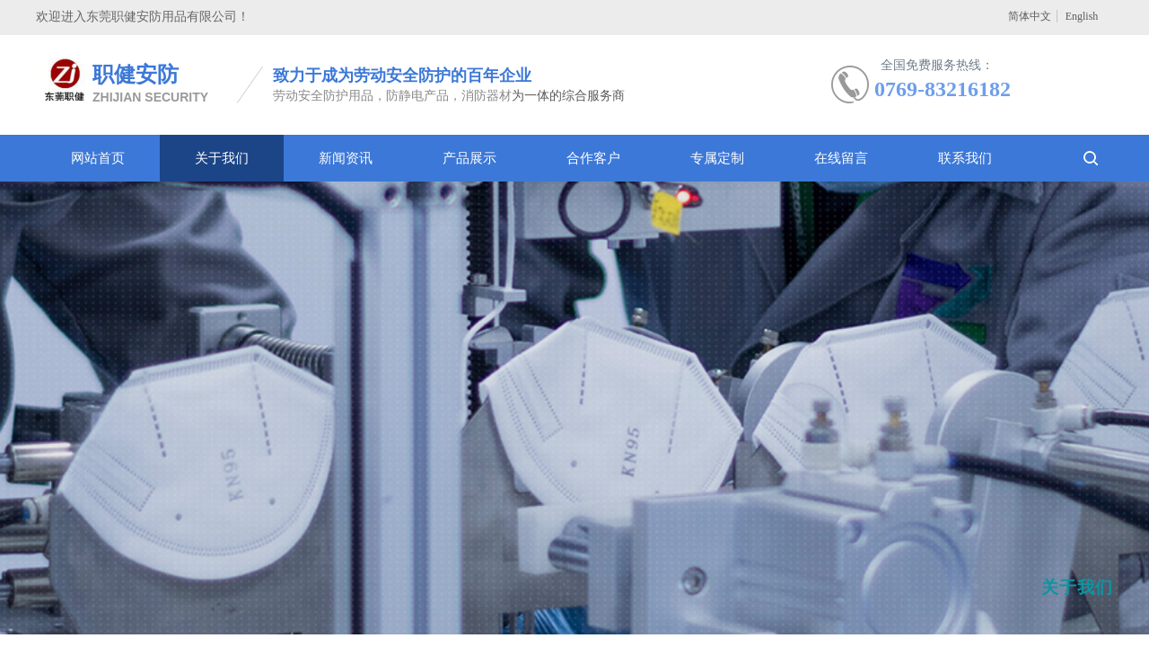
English (1082, 16)
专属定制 (717, 158)
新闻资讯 (346, 158)
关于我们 (222, 158)
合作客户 (593, 158)
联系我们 (965, 158)
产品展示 (469, 158)
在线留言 (841, 158)
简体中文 (1029, 16)
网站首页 (98, 158)
